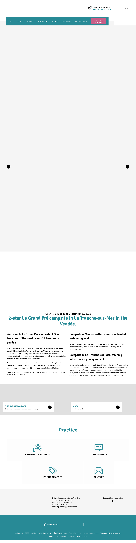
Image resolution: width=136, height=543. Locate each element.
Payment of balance (37, 455)
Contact (99, 479)
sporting (88, 367)
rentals (9, 356)
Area (75, 406)
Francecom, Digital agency (110, 536)
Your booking (98, 455)
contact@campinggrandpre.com (64, 509)
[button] (9, 167)
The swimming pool (15, 406)
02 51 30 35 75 (61, 507)
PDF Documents (52, 479)
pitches (63, 356)
